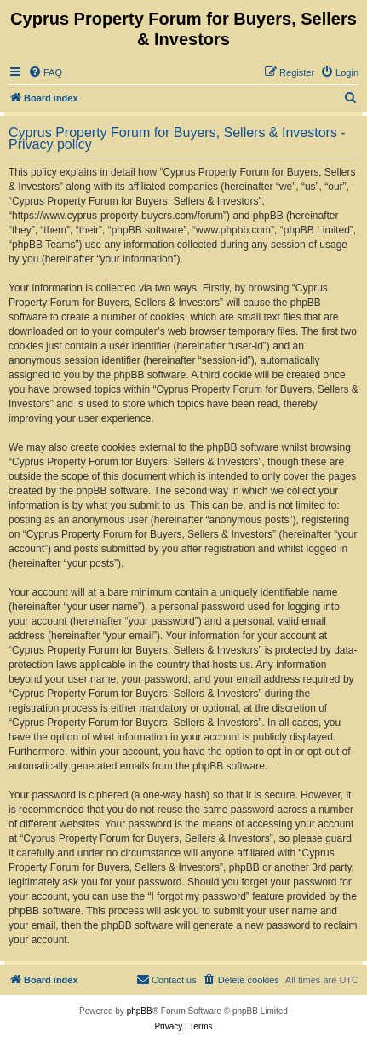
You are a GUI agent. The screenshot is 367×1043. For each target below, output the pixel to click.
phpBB (139, 1011)
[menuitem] (45, 72)
